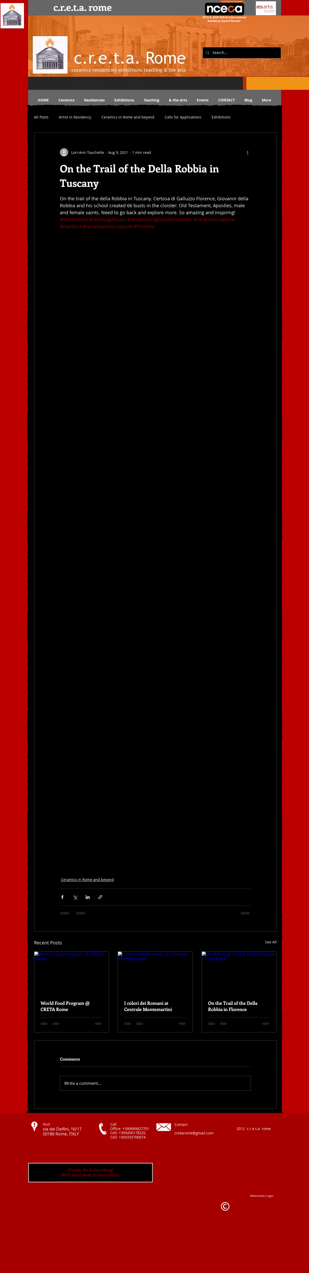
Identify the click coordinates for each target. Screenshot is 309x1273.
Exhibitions (221, 117)
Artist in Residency (75, 117)
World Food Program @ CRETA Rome (65, 1006)
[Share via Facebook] (62, 897)
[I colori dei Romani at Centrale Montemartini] (155, 972)
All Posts (41, 117)
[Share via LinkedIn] (87, 897)
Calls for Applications (183, 117)
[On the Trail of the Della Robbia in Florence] (239, 972)
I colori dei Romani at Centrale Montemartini (148, 1006)
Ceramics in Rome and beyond (127, 117)
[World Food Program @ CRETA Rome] (71, 972)
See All (271, 942)
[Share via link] (100, 897)
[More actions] (248, 152)
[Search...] (241, 52)
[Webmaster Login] (262, 1195)
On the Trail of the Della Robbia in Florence (232, 1006)
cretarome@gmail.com (194, 1133)
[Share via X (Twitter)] (75, 897)
